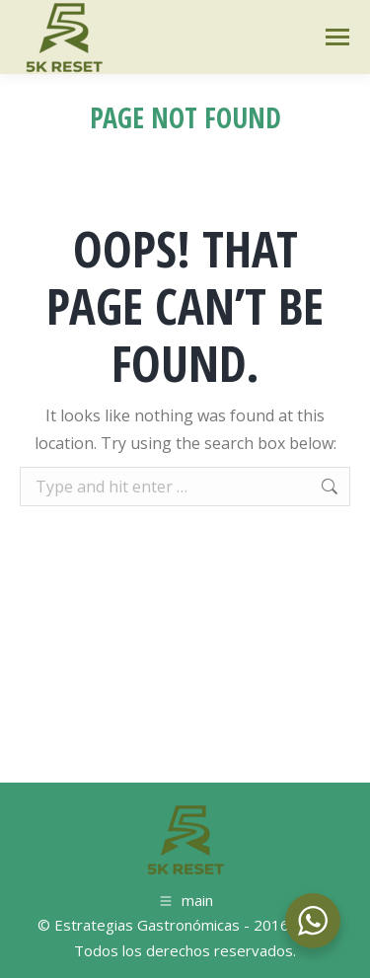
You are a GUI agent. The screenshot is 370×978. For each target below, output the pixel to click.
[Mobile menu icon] (337, 37)
